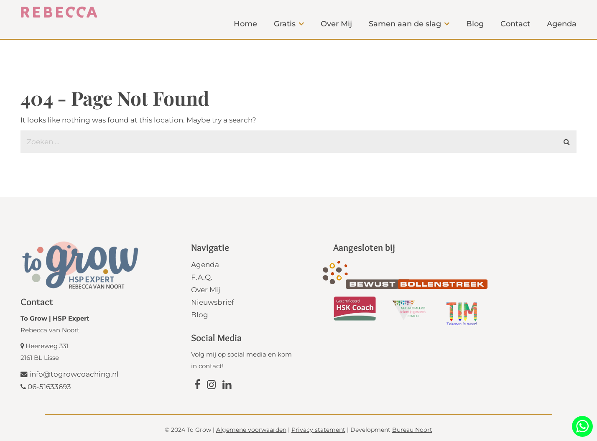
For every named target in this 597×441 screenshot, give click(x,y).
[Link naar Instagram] (211, 386)
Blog (199, 315)
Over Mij (205, 290)
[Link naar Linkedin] (227, 386)
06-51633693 (45, 386)
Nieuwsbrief (212, 302)
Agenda (205, 264)
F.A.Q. (201, 277)
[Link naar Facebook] (197, 386)
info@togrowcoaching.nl (69, 374)
